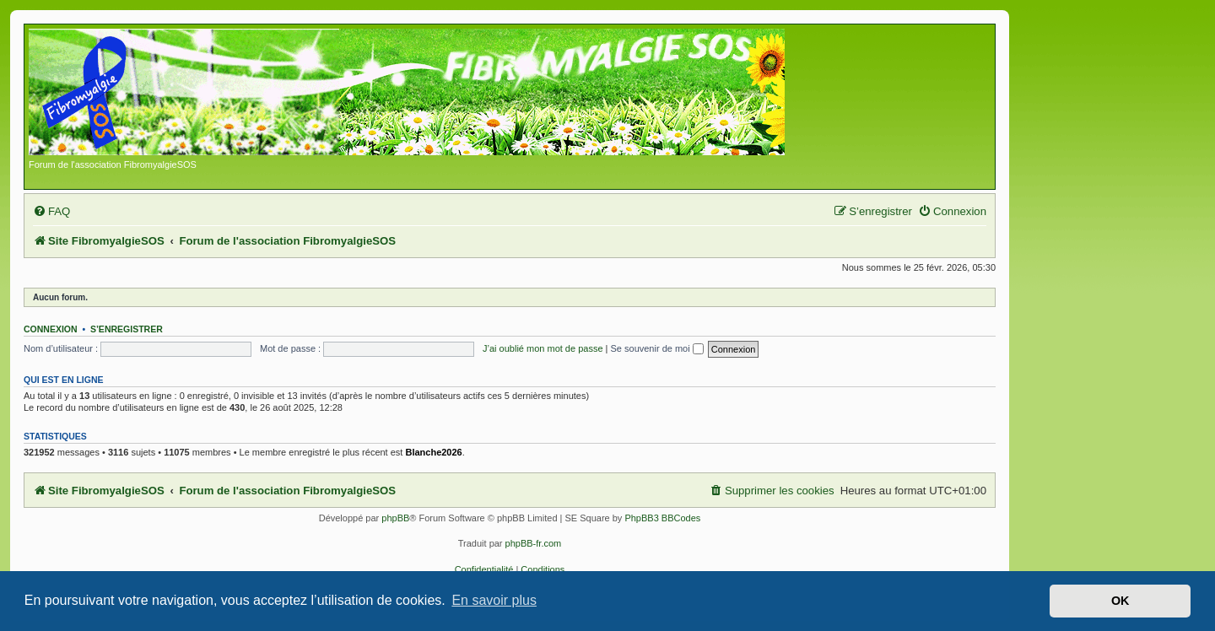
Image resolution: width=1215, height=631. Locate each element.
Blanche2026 (433, 452)
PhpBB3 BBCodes (662, 518)
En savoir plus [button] (494, 600)
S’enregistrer (126, 329)
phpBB (395, 518)
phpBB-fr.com (533, 543)
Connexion (51, 329)
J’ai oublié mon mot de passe (542, 348)
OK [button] (1120, 600)
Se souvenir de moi (657, 348)
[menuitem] (51, 211)
